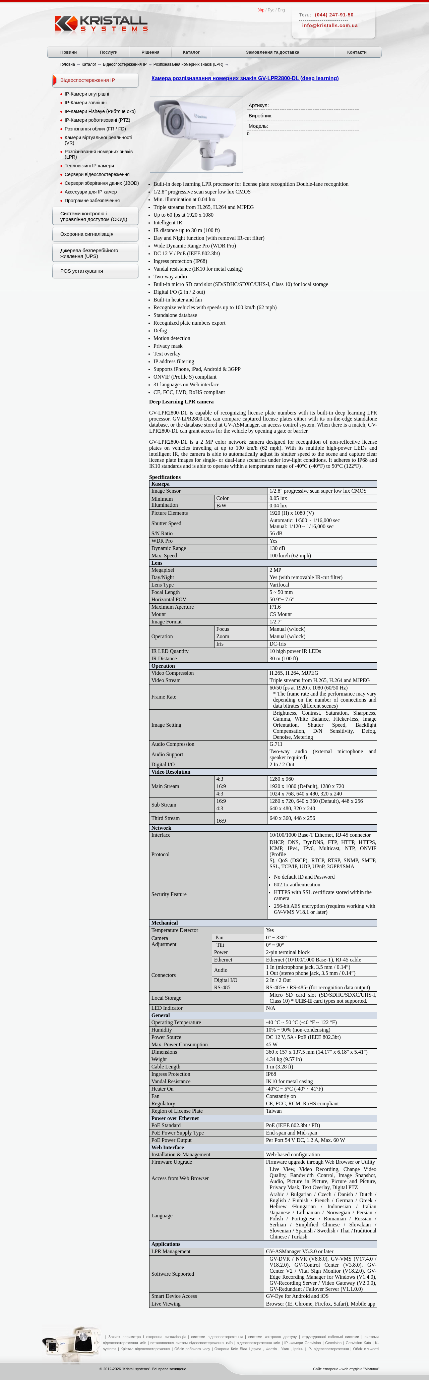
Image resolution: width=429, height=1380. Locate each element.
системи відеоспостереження (217, 1337)
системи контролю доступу (272, 1337)
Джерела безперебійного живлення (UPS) (89, 253)
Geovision (333, 1343)
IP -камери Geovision (302, 1343)
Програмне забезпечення (92, 200)
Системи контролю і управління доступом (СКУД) (93, 216)
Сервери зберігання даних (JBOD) (102, 183)
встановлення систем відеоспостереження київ (191, 1343)
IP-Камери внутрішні (87, 94)
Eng (281, 10)
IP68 (271, 1074)
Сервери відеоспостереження (97, 174)
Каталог (191, 52)
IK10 (272, 1081)
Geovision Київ (358, 1343)
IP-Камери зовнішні (86, 102)
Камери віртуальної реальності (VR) (98, 140)
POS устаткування (81, 271)
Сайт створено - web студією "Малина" (346, 1369)
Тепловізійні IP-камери (89, 165)
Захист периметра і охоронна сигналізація (147, 1337)
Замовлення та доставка (272, 52)
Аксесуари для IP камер (91, 192)
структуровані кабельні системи (330, 1337)
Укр (261, 10)
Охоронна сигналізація (86, 234)
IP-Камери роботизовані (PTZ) (97, 120)
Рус (271, 10)
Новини (68, 52)
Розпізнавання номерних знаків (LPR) (99, 154)
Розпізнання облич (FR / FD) (95, 128)
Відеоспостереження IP (87, 80)
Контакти (357, 52)
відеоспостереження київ (257, 1343)
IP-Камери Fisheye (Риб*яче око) (100, 111)
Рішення (150, 52)
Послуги (109, 52)
